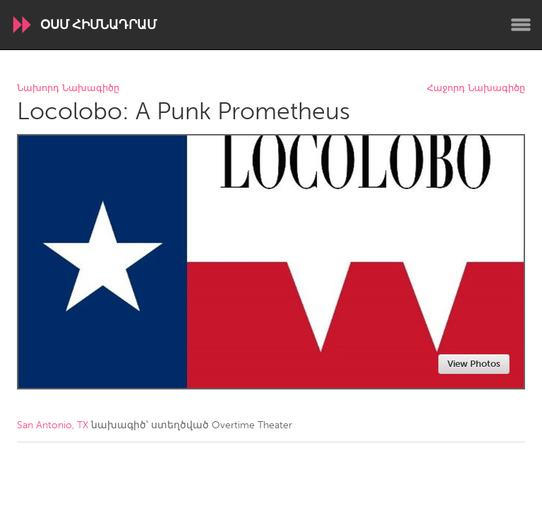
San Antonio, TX (52, 425)
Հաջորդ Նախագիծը (476, 88)
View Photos (473, 363)
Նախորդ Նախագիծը (68, 88)
